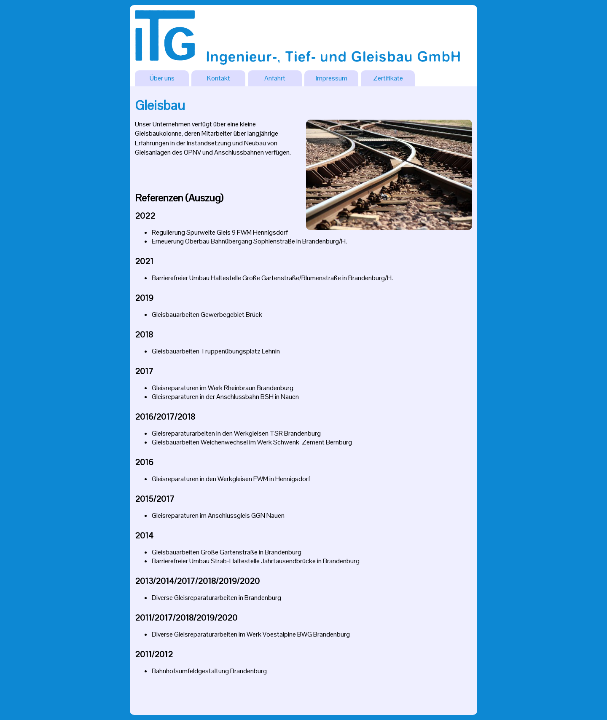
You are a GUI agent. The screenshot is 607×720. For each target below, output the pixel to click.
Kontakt (218, 78)
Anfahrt (274, 78)
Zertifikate (388, 78)
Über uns (162, 78)
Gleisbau (160, 105)
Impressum (331, 78)
